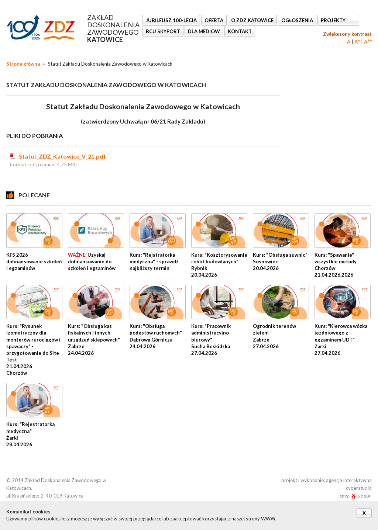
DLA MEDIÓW (204, 31)
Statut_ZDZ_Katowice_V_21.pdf (62, 156)
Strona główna (23, 64)
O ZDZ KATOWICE (252, 20)
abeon (361, 496)
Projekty (334, 20)
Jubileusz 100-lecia (171, 20)
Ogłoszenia (297, 20)
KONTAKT (240, 31)
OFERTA (214, 20)
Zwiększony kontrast (347, 34)
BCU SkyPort (163, 31)
